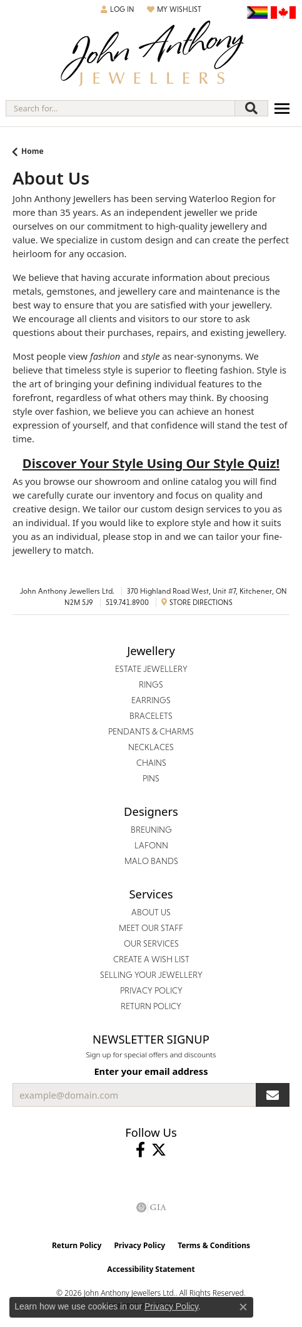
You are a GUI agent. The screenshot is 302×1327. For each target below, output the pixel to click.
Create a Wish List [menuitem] (151, 959)
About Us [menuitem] (151, 912)
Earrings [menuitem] (151, 700)
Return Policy (77, 1245)
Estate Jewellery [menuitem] (151, 669)
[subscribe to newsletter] (272, 1095)
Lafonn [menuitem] (151, 845)
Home (32, 151)
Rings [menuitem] (151, 684)
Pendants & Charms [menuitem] (151, 731)
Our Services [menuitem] (151, 943)
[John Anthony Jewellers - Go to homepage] (151, 55)
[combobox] (120, 108)
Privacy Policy (139, 1245)
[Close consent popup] (243, 1307)
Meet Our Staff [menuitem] (151, 928)
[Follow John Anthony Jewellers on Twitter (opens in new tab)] (158, 1149)
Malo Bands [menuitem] (151, 861)
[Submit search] (251, 108)
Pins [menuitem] (151, 778)
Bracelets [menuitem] (151, 716)
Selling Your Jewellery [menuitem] (151, 975)
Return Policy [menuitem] (151, 1006)
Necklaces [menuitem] (151, 747)
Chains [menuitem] (151, 763)
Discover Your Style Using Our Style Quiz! (151, 463)
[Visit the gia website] (151, 1207)
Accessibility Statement (150, 1269)
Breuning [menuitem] (151, 830)
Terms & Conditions (214, 1245)
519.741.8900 (127, 602)
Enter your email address (151, 1071)
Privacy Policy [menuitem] (151, 990)
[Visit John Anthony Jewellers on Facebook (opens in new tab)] (140, 1149)
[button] (117, 9)
